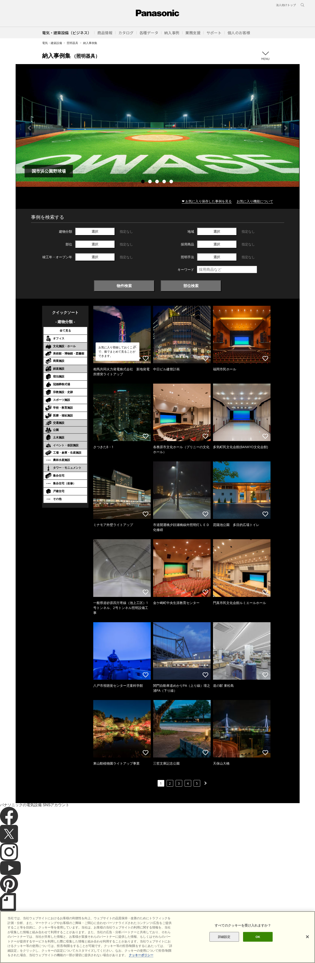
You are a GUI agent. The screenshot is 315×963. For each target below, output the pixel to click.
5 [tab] (171, 182)
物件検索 (124, 285)
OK (258, 943)
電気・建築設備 (52, 43)
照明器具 (72, 43)
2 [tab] (150, 182)
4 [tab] (164, 182)
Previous (29, 128)
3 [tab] (157, 182)
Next (286, 128)
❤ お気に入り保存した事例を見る (207, 201)
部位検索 (191, 285)
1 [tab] (143, 182)
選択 (95, 231)
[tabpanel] (158, 128)
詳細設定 (224, 943)
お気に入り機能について (255, 201)
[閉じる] (307, 943)
